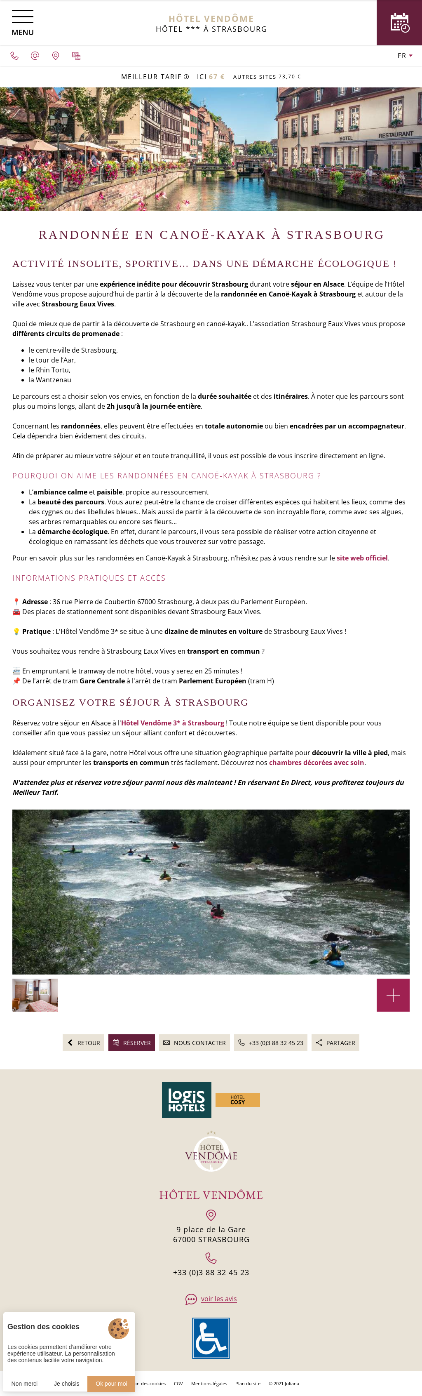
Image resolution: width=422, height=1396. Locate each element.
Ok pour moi (111, 1383)
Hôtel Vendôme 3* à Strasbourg (172, 722)
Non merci (24, 1383)
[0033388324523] (14, 55)
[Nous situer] (55, 55)
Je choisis (66, 1383)
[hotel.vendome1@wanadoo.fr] (35, 55)
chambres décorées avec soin (316, 762)
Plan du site (247, 1383)
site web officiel (362, 558)
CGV (178, 1383)
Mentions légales (209, 1383)
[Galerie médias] (76, 55)
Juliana (292, 1383)
